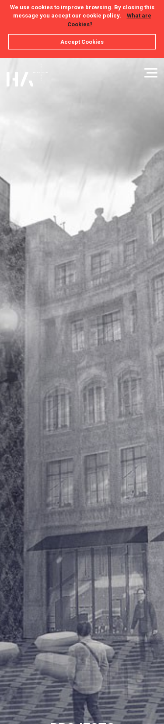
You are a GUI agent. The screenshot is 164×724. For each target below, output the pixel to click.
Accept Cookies (82, 42)
